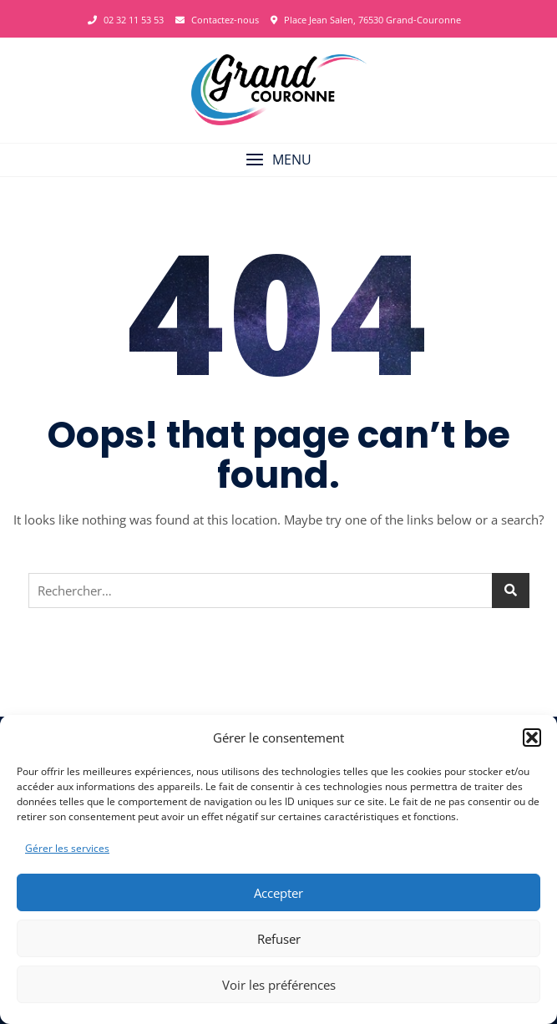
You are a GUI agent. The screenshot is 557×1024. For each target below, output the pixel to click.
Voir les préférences (279, 984)
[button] (532, 737)
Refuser (279, 938)
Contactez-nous (217, 19)
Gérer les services (67, 848)
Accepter (278, 893)
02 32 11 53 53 (126, 19)
